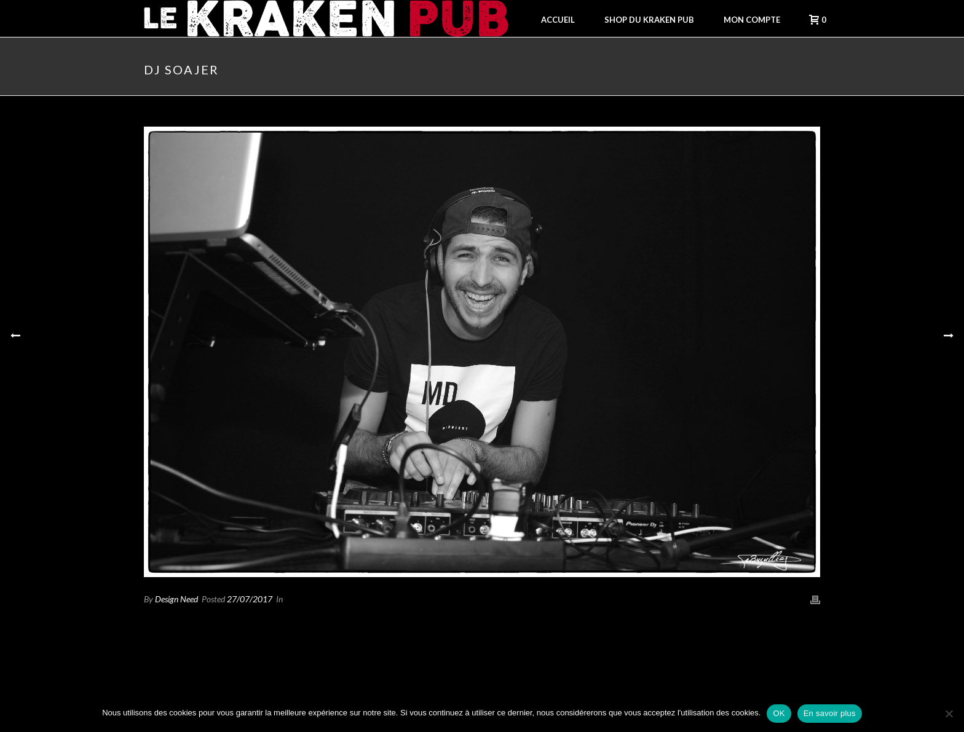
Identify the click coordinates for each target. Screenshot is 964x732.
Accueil (558, 20)
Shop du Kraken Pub (649, 20)
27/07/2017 (249, 599)
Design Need (176, 599)
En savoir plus (830, 713)
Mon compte (752, 20)
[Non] (948, 713)
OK (778, 713)
